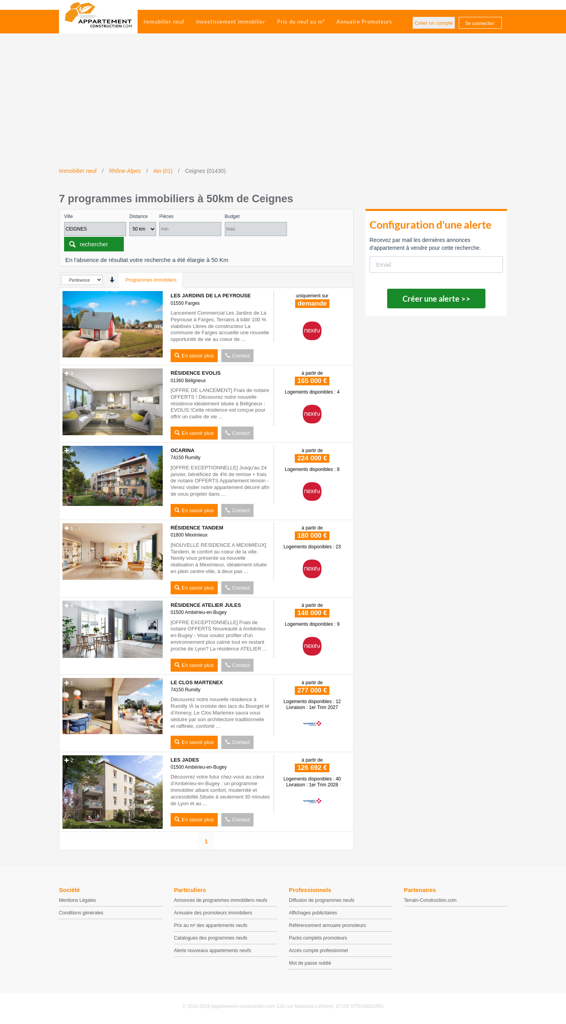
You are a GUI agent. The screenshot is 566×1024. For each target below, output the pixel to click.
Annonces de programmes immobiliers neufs (220, 900)
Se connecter (479, 23)
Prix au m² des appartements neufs (211, 925)
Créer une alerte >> (436, 298)
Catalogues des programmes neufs (211, 938)
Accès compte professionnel (318, 950)
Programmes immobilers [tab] (150, 280)
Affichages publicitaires (313, 913)
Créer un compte (434, 23)
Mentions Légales (77, 900)
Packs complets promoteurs (318, 938)
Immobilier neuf (163, 21)
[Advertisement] (283, 108)
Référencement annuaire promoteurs (327, 925)
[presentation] (112, 280)
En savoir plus (194, 356)
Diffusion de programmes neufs (322, 900)
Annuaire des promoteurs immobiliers (213, 913)
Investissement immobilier (230, 21)
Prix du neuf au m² (301, 21)
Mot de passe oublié (310, 963)
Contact (237, 356)
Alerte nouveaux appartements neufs (212, 950)
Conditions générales (81, 913)
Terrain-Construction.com (430, 900)
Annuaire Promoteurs (364, 21)
